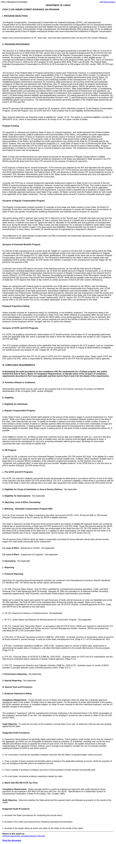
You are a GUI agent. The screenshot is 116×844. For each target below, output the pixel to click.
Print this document (107, 2)
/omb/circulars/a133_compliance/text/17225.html (23, 836)
